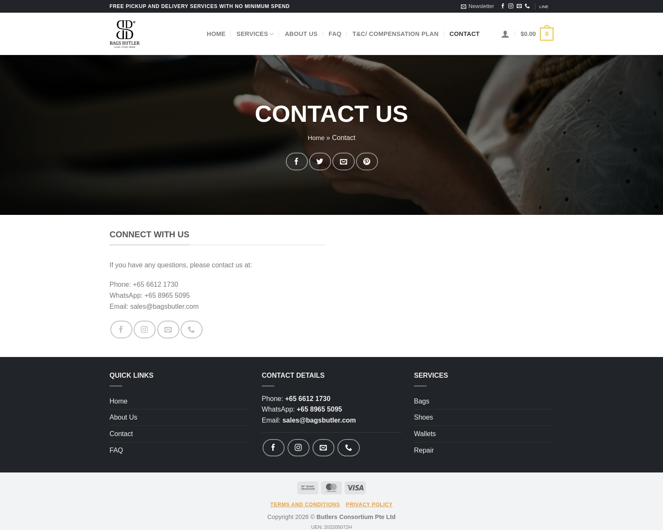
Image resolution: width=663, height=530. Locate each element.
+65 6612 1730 (307, 394)
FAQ (335, 33)
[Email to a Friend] (339, 161)
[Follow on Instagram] (510, 6)
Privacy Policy (369, 497)
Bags (421, 397)
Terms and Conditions (305, 497)
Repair (424, 446)
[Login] (505, 34)
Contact (464, 33)
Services (255, 34)
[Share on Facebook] (309, 161)
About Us (301, 33)
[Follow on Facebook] (502, 6)
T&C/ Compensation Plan (396, 33)
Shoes (423, 413)
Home (216, 33)
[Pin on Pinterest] (355, 161)
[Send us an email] (519, 6)
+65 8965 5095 (319, 405)
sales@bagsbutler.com (319, 416)
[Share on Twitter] (324, 161)
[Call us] (527, 6)
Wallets (425, 429)
